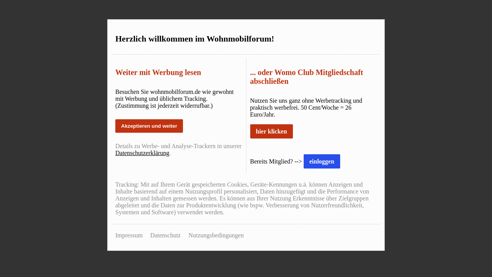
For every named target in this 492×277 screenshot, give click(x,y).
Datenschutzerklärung (142, 153)
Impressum (129, 235)
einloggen (321, 161)
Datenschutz (165, 235)
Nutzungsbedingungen (216, 235)
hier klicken (271, 131)
